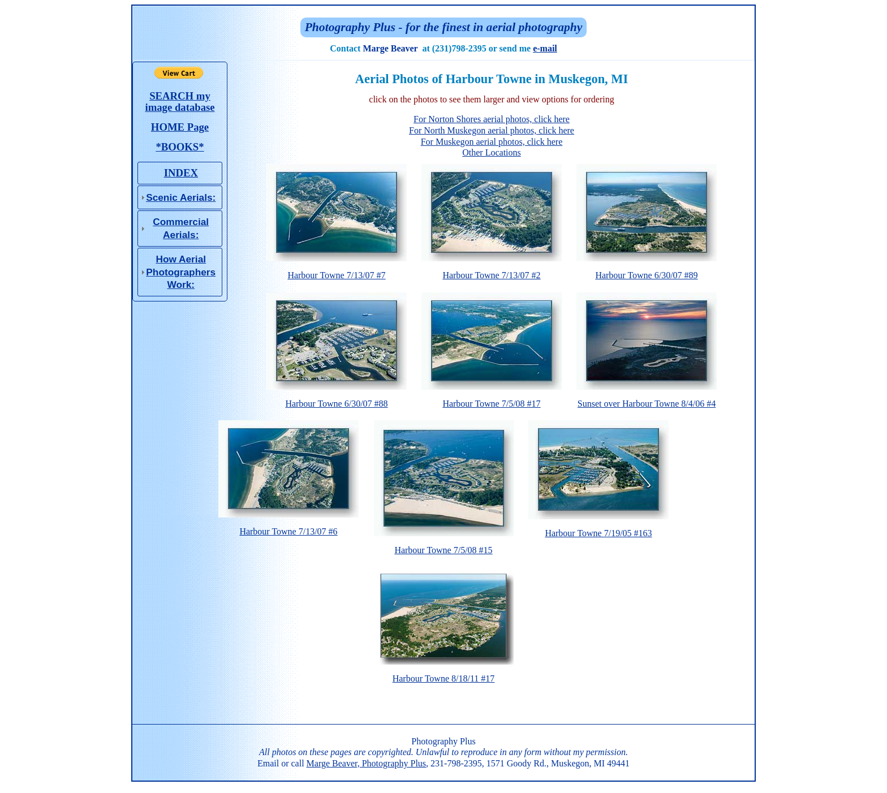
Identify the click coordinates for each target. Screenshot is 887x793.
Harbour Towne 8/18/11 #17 (443, 674)
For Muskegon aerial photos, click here (492, 141)
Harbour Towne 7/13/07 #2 (491, 271)
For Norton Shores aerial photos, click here (492, 119)
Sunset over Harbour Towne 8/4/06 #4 (646, 399)
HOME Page (180, 127)
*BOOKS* (180, 147)
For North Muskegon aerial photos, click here (491, 130)
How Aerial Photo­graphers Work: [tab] (177, 271)
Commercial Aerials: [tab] (173, 228)
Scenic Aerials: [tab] (177, 197)
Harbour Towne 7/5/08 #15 (444, 546)
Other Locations (491, 152)
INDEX (181, 173)
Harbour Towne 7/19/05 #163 (598, 529)
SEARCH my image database (179, 101)
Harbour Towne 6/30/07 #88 (336, 399)
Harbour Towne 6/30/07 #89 (646, 271)
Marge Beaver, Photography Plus (366, 763)
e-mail (545, 48)
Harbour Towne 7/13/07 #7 (336, 271)
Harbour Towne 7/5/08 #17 (491, 399)
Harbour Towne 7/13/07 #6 (288, 527)
